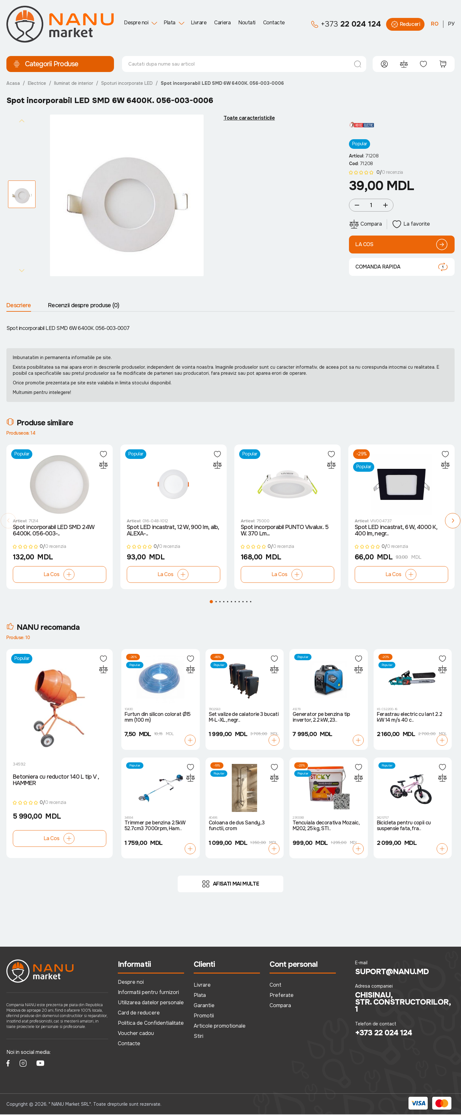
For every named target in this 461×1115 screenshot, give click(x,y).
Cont (275, 985)
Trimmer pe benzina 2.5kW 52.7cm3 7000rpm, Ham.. (155, 826)
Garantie (204, 1006)
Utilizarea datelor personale (151, 1003)
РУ (451, 23)
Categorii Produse (45, 64)
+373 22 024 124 (383, 1033)
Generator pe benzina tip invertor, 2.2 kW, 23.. (321, 718)
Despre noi (136, 22)
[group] (126, 196)
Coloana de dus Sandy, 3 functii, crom (237, 826)
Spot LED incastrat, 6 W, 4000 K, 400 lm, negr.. (396, 531)
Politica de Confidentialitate (151, 1023)
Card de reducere (139, 1013)
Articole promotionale (220, 1026)
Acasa (13, 83)
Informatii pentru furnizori (148, 993)
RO (435, 23)
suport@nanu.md (392, 972)
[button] (8, 521)
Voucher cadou (136, 1033)
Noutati (246, 22)
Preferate (282, 995)
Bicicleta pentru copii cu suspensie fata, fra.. (404, 826)
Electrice (37, 83)
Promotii (204, 1016)
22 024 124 (346, 24)
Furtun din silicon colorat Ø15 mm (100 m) (157, 718)
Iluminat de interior (73, 83)
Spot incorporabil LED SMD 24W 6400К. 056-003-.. (53, 531)
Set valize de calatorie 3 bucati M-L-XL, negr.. (244, 718)
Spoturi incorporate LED (127, 83)
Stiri (198, 1036)
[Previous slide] (22, 121)
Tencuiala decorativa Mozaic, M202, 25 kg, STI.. (326, 826)
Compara (280, 1006)
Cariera (222, 22)
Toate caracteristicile (249, 118)
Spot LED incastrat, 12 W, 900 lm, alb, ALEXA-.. (173, 531)
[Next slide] (22, 270)
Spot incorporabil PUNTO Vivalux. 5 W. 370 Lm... (285, 531)
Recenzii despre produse (83, 305)
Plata (169, 22)
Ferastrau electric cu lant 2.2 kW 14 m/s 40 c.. (409, 718)
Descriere (18, 305)
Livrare (199, 22)
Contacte (274, 22)
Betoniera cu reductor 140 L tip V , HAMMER (56, 780)
